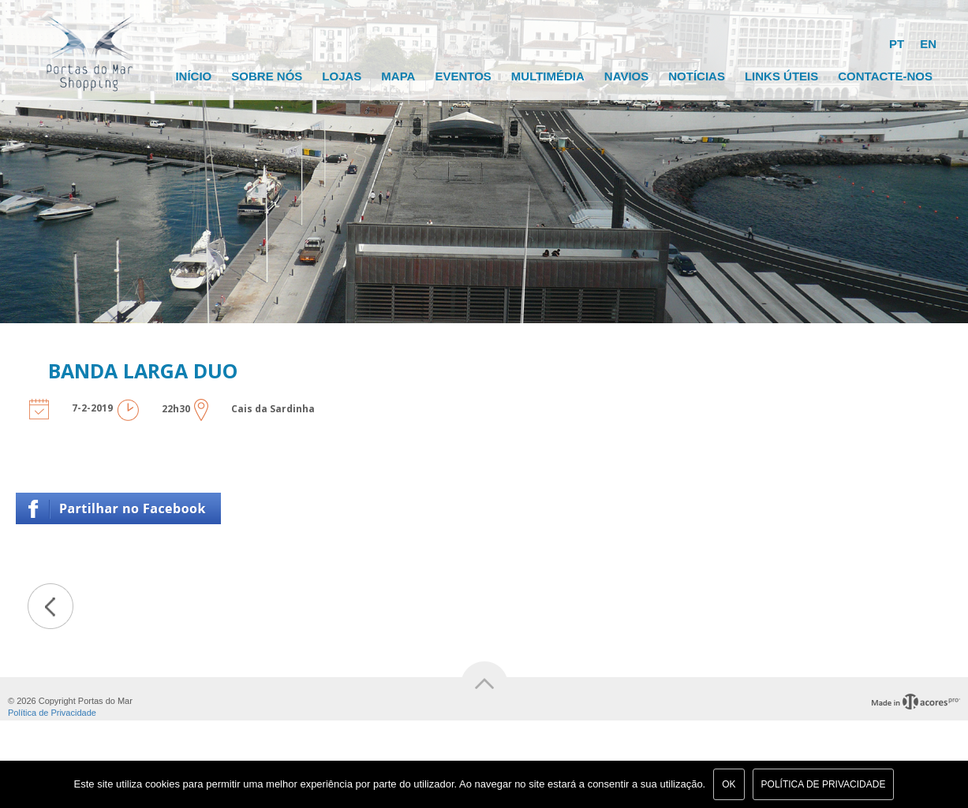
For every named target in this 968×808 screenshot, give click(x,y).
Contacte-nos (885, 76)
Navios (626, 76)
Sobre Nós (266, 76)
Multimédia (548, 76)
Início (193, 76)
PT (896, 43)
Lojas (341, 76)
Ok (728, 784)
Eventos (463, 76)
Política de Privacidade (52, 712)
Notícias (696, 76)
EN (928, 43)
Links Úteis (781, 76)
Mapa (398, 76)
